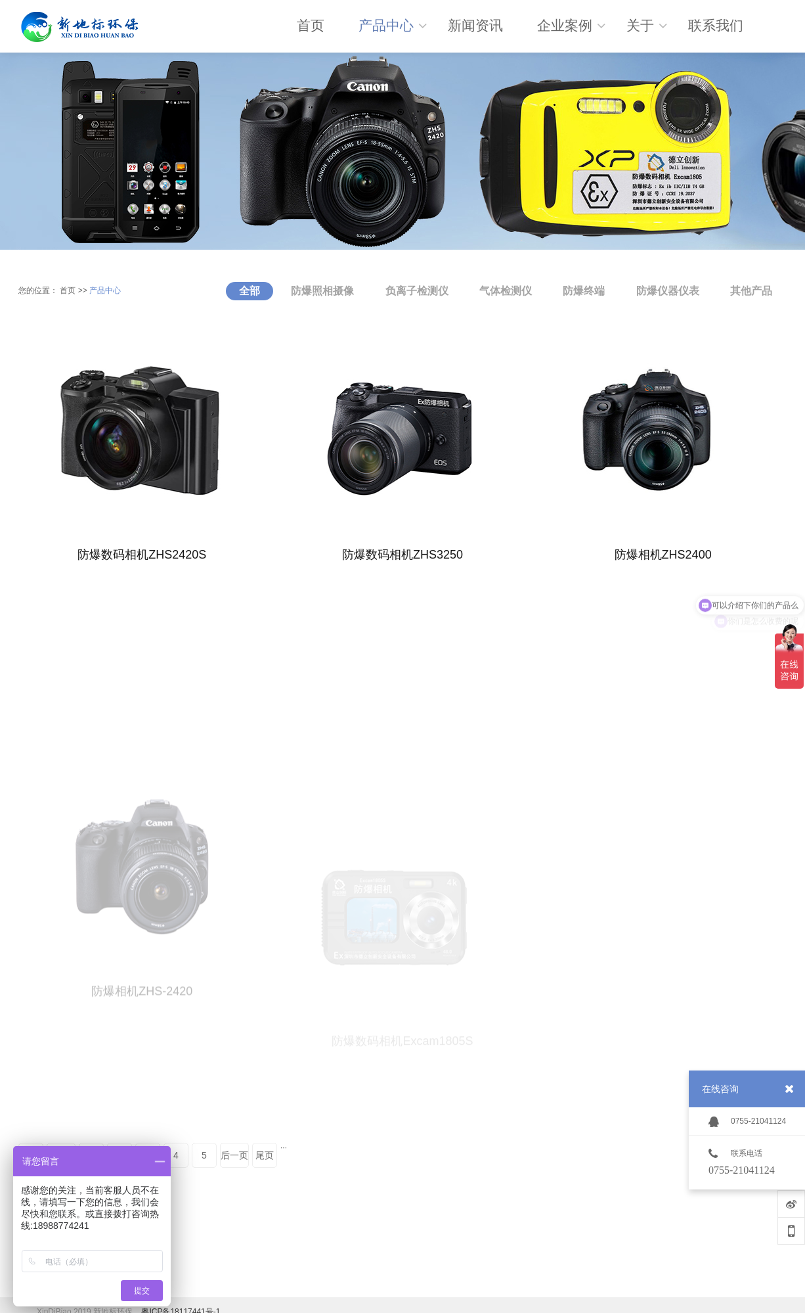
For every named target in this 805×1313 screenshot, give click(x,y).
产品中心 (105, 290)
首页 (68, 290)
